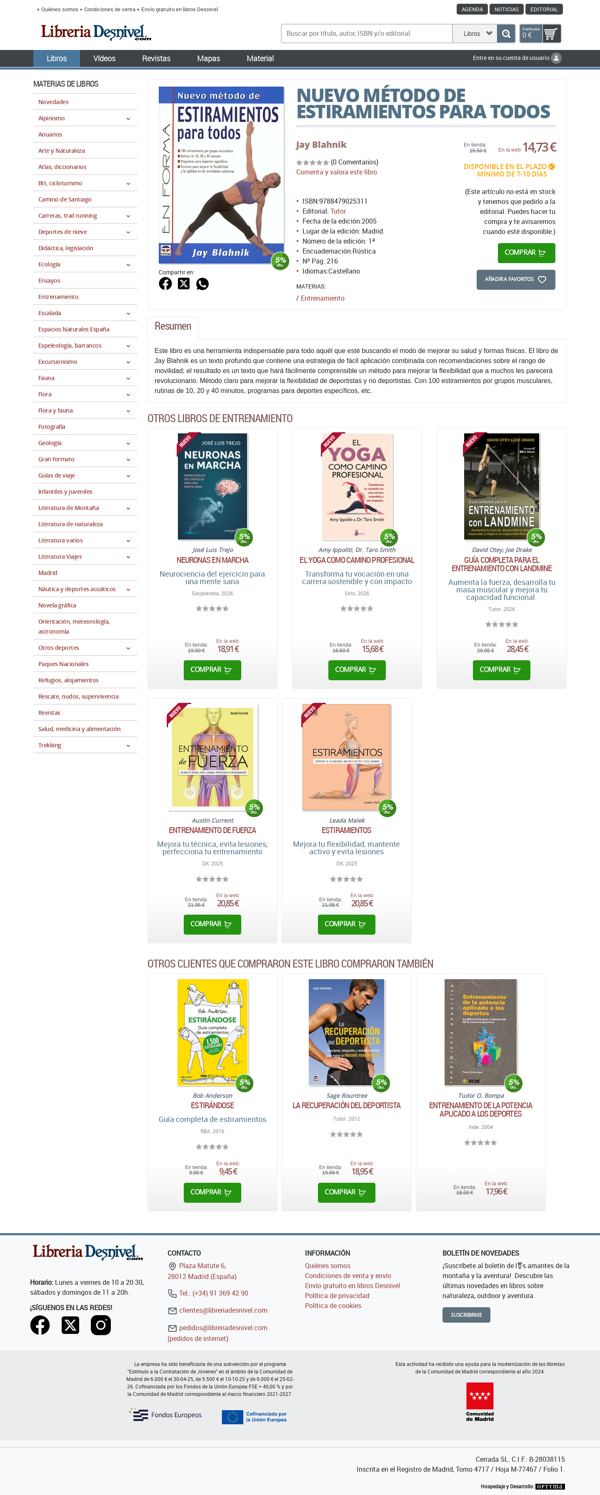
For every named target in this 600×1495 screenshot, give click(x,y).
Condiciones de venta (109, 9)
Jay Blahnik (321, 144)
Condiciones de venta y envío (348, 1275)
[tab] (173, 328)
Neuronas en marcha (213, 560)
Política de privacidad (337, 1295)
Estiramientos (346, 830)
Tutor (338, 211)
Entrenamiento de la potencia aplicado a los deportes (480, 1109)
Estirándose (212, 1105)
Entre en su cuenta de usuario (517, 58)
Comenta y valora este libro (336, 172)
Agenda (472, 9)
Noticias (507, 9)
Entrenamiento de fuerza (212, 830)
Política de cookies (333, 1305)
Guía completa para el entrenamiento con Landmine (502, 564)
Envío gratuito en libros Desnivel (179, 9)
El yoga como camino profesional (357, 560)
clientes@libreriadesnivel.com (218, 1310)
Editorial (544, 9)
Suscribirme (466, 1314)
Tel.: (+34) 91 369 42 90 (208, 1293)
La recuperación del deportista (346, 1105)
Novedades (53, 102)
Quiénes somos (59, 9)
